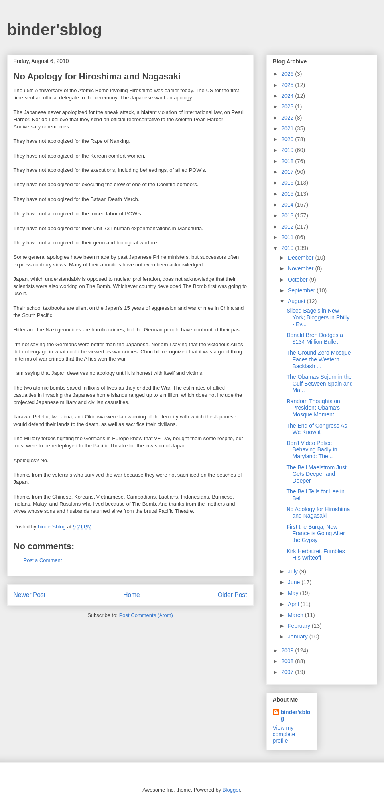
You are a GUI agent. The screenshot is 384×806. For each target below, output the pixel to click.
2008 (288, 661)
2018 (288, 161)
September (302, 290)
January (298, 636)
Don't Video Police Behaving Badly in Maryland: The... (311, 450)
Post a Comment (43, 560)
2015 (288, 194)
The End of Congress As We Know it (316, 429)
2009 (288, 650)
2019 (288, 150)
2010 (288, 248)
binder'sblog (54, 29)
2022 (288, 117)
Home (131, 594)
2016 (288, 182)
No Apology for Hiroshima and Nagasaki (318, 512)
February (300, 626)
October (298, 279)
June (294, 582)
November (301, 268)
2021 (288, 128)
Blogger (231, 790)
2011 (288, 237)
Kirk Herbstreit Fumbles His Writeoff (315, 554)
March (296, 615)
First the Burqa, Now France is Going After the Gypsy (315, 534)
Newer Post (30, 594)
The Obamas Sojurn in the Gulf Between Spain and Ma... (319, 384)
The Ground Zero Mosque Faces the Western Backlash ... (318, 359)
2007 (288, 672)
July (293, 571)
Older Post (232, 594)
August (297, 301)
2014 (288, 204)
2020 (288, 139)
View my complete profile (284, 734)
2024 (288, 96)
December (301, 257)
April (294, 604)
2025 (288, 85)
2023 (288, 106)
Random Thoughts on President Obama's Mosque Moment (313, 408)
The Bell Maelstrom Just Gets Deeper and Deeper (316, 474)
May (294, 593)
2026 (288, 74)
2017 (288, 172)
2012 (288, 226)
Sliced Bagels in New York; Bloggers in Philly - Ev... (317, 317)
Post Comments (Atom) (146, 615)
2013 (288, 215)
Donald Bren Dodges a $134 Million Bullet (314, 338)
